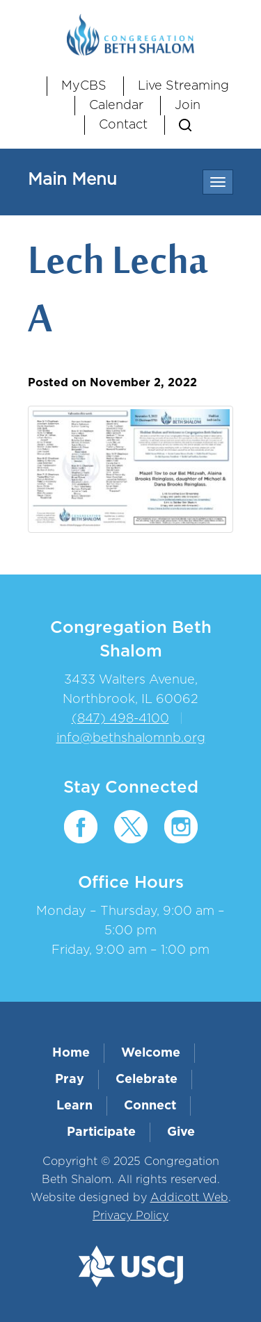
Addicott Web (189, 1197)
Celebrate (146, 1079)
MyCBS (83, 86)
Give (181, 1132)
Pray (69, 1079)
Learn (74, 1106)
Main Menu (72, 180)
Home (71, 1053)
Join (187, 105)
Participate (101, 1132)
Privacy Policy (130, 1215)
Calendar (116, 105)
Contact (123, 125)
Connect (150, 1106)
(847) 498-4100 (120, 719)
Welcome (150, 1053)
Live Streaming (183, 86)
